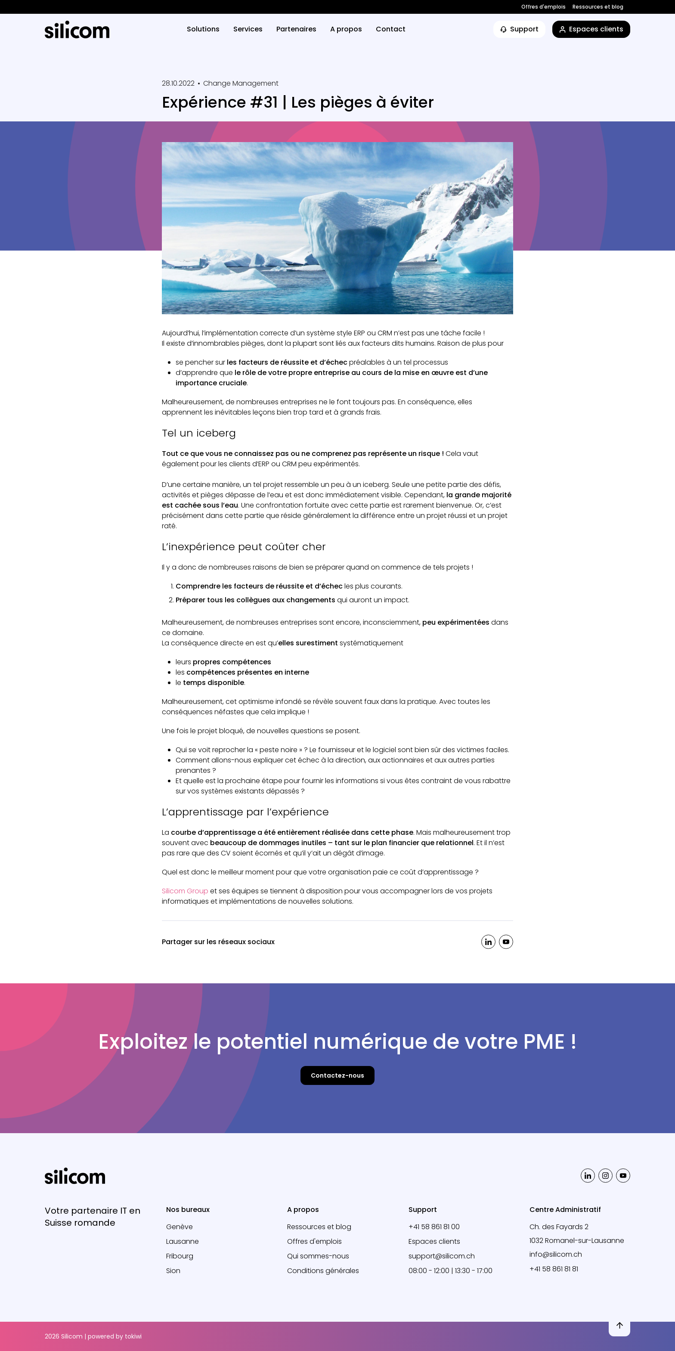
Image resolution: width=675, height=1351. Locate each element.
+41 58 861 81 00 (434, 1227)
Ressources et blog (598, 6)
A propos (346, 29)
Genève (179, 1227)
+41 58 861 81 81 (553, 1269)
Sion (173, 1271)
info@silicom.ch (555, 1254)
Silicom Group (185, 891)
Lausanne (182, 1241)
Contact (391, 29)
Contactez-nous (337, 1075)
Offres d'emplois (543, 6)
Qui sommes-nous (318, 1256)
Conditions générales (323, 1271)
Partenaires (296, 29)
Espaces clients (434, 1241)
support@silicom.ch (442, 1256)
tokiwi (133, 1336)
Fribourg (179, 1256)
